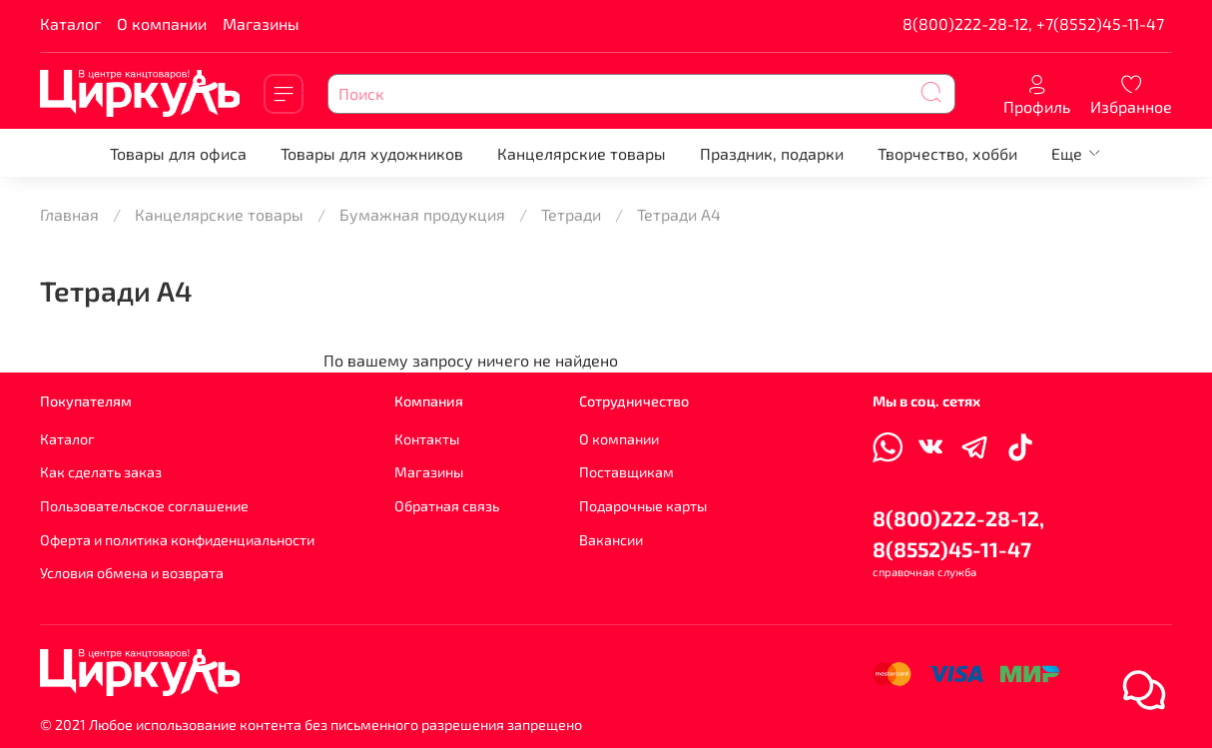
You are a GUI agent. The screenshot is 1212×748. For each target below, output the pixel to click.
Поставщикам (626, 471)
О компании (162, 23)
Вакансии (611, 539)
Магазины (261, 23)
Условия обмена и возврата (132, 572)
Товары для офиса (178, 153)
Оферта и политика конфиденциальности (177, 539)
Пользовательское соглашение (144, 505)
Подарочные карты (643, 505)
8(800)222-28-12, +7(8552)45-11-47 (1033, 23)
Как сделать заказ (101, 471)
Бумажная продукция (422, 214)
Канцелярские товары (581, 153)
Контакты (426, 438)
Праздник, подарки (772, 153)
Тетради (571, 214)
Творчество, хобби (947, 153)
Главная (69, 214)
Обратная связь (446, 505)
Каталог (70, 23)
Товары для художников (372, 153)
